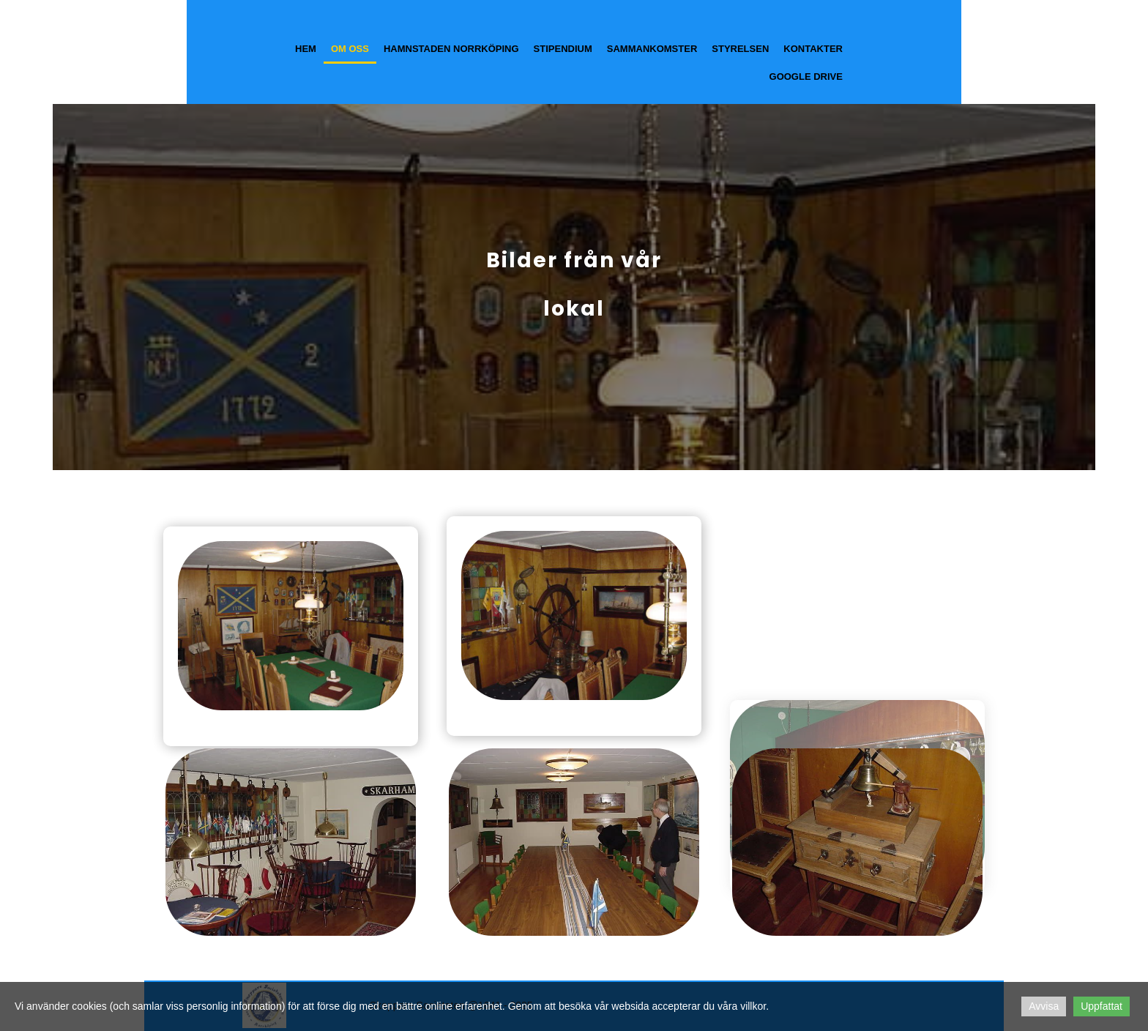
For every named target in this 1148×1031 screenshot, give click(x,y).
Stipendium (563, 48)
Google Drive (806, 76)
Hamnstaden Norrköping (451, 48)
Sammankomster (652, 48)
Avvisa (1044, 1006)
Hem (305, 48)
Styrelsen (740, 48)
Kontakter (813, 48)
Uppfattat (1101, 1006)
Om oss (350, 48)
